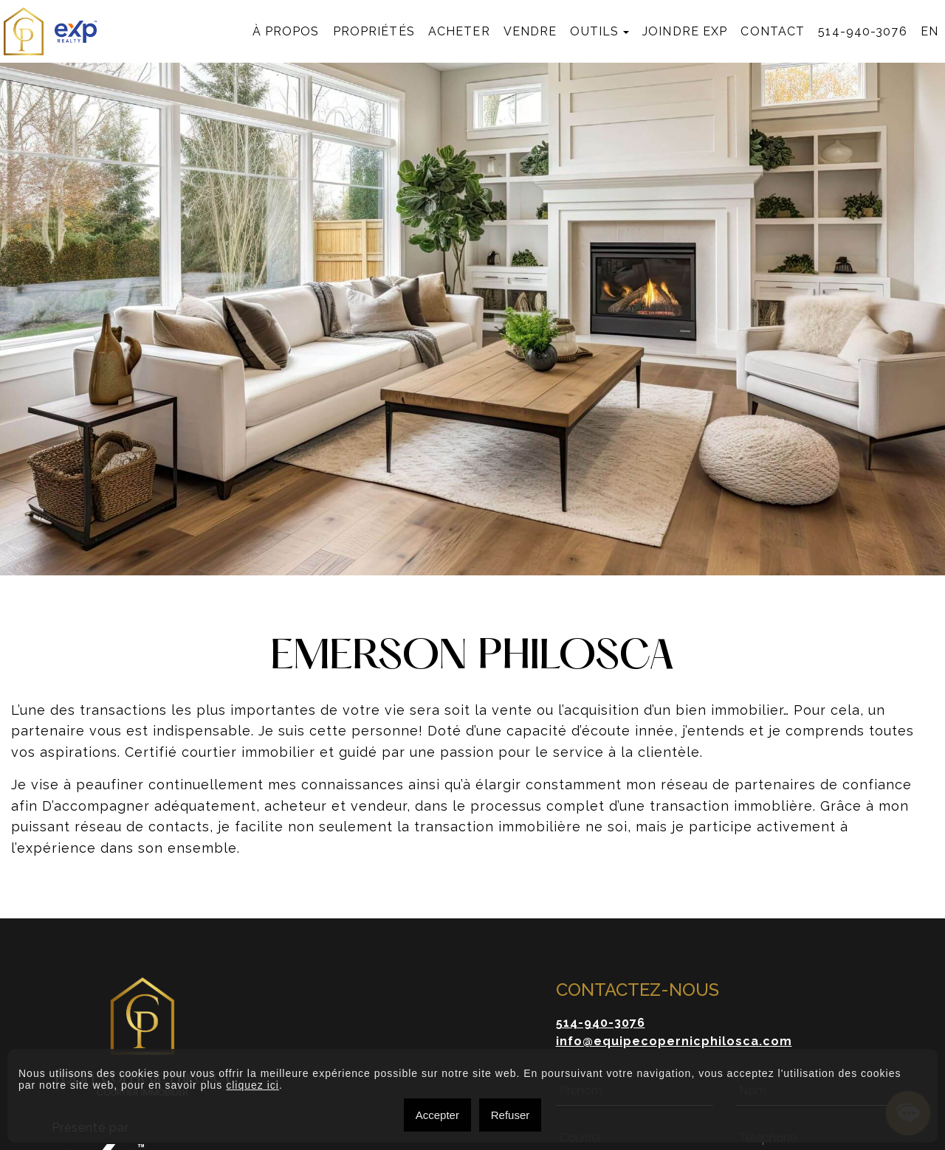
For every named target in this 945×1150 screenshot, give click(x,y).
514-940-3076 (862, 31)
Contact (772, 31)
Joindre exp (684, 31)
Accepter (437, 1115)
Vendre (530, 31)
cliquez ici (252, 1085)
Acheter (459, 31)
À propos (286, 31)
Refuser (510, 1115)
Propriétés (374, 31)
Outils (594, 31)
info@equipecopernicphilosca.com (674, 1041)
